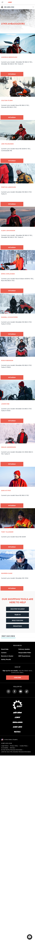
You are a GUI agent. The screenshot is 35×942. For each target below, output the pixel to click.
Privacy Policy (14, 745)
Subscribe (17, 677)
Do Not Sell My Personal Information (11, 749)
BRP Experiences (24, 656)
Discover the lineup (18, 609)
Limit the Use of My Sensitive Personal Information (16, 751)
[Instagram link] (8, 691)
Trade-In (17, 614)
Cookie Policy (24, 745)
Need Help (4, 649)
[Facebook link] (14, 691)
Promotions (17, 626)
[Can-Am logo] (17, 727)
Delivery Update (24, 649)
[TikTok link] (27, 691)
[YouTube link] (20, 691)
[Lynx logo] (10, 2)
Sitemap (12, 747)
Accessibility (4, 747)
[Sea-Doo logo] (17, 722)
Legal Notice (4, 745)
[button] (29, 937)
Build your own (17, 620)
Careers (3, 652)
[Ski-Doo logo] (17, 712)
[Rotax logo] (17, 731)
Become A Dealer (7, 656)
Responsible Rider (24, 652)
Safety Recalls (6, 659)
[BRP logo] (17, 705)
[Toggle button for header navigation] (2, 2)
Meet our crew (8, 636)
